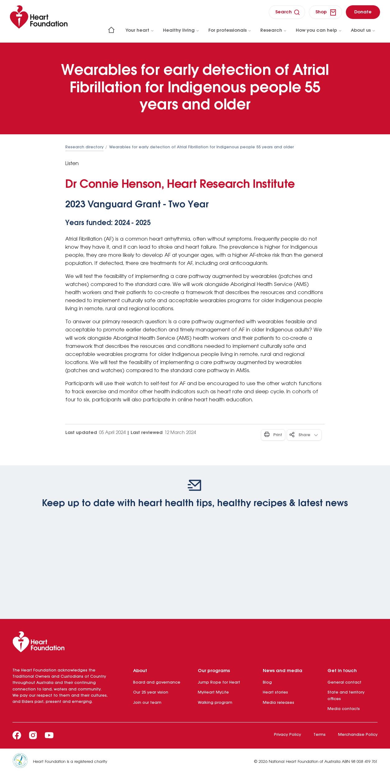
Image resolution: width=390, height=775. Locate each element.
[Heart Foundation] (195, 643)
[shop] (325, 12)
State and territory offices (345, 695)
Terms (319, 734)
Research (273, 30)
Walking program (215, 702)
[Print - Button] (273, 435)
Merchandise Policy (358, 734)
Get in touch (342, 670)
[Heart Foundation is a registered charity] (22, 762)
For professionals (230, 30)
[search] (287, 12)
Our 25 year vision (150, 692)
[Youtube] (49, 735)
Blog (267, 682)
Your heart (140, 30)
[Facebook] (16, 735)
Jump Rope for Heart (219, 682)
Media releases (278, 702)
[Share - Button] (304, 435)
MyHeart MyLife (213, 692)
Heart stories (275, 692)
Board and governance (156, 682)
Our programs (214, 670)
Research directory (84, 147)
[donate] (363, 12)
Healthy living (181, 30)
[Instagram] (33, 735)
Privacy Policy (287, 734)
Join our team (147, 702)
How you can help (319, 30)
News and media (282, 670)
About (140, 670)
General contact (344, 682)
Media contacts (343, 709)
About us (363, 30)
